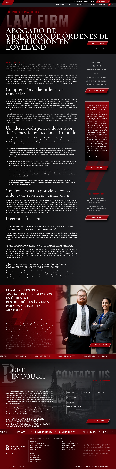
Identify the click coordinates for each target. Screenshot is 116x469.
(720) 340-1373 (104, 2)
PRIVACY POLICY (79, 467)
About (63, 6)
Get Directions (35, 447)
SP (112, 6)
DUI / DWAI (96, 73)
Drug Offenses (97, 66)
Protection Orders (97, 62)
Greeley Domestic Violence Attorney (97, 70)
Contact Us (100, 6)
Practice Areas (52, 6)
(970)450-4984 (68, 450)
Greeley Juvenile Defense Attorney (96, 77)
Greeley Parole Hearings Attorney (96, 85)
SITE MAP (88, 467)
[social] (96, 49)
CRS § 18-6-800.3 (67, 101)
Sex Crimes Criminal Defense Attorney (96, 81)
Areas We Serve (74, 6)
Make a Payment (88, 6)
